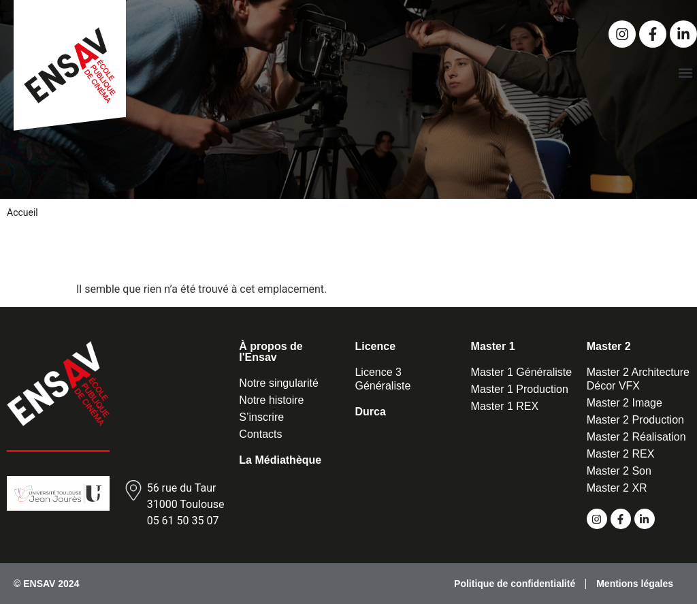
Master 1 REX (505, 406)
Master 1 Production (519, 389)
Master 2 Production (635, 420)
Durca (370, 411)
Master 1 (493, 346)
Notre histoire (271, 400)
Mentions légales (634, 583)
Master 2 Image (624, 403)
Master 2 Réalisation (636, 437)
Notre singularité (279, 383)
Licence (375, 346)
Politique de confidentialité (514, 583)
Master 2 (609, 346)
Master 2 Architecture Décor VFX (638, 379)
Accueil (22, 212)
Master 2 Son (619, 471)
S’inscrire (261, 417)
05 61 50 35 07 (183, 520)
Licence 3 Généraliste (382, 379)
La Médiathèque (280, 460)
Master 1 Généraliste (521, 372)
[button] (686, 72)
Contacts (260, 434)
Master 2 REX (621, 454)
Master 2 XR (617, 488)
